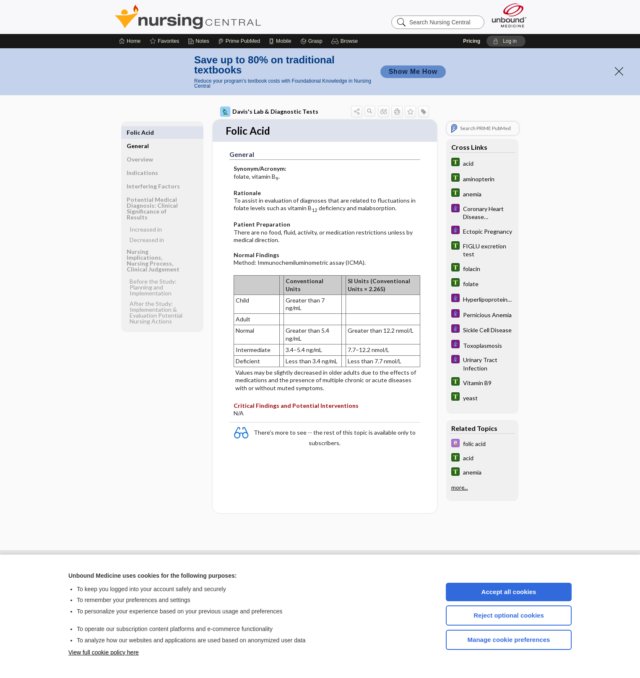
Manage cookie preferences (509, 639)
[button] (345, 41)
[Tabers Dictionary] (482, 163)
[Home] (129, 41)
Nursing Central (219, 16)
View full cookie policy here (103, 652)
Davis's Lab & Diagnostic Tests (269, 112)
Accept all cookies (508, 591)
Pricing (471, 41)
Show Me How (413, 71)
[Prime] (239, 41)
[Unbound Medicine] (509, 15)
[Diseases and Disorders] (482, 212)
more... (459, 487)
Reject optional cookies (508, 615)
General (138, 132)
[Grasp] (311, 41)
